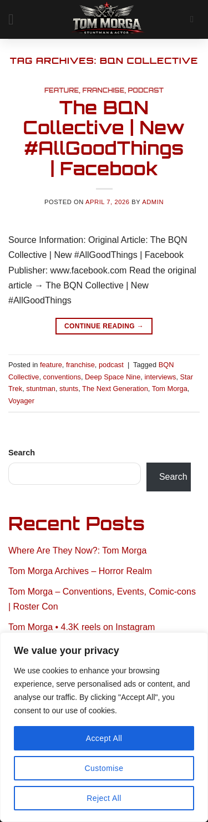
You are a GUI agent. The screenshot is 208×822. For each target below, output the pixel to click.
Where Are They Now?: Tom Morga (77, 550)
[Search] (195, 19)
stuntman (40, 388)
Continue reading (104, 326)
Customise (104, 768)
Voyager (21, 401)
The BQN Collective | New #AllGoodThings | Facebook (104, 138)
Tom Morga (169, 388)
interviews (160, 377)
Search (21, 452)
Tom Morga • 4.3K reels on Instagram (81, 627)
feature (61, 90)
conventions (62, 377)
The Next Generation (115, 388)
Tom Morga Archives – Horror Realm (80, 571)
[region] (104, 727)
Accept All (104, 738)
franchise (103, 90)
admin (153, 202)
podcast (146, 90)
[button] (15, 19)
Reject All (104, 798)
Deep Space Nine (112, 377)
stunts (68, 388)
